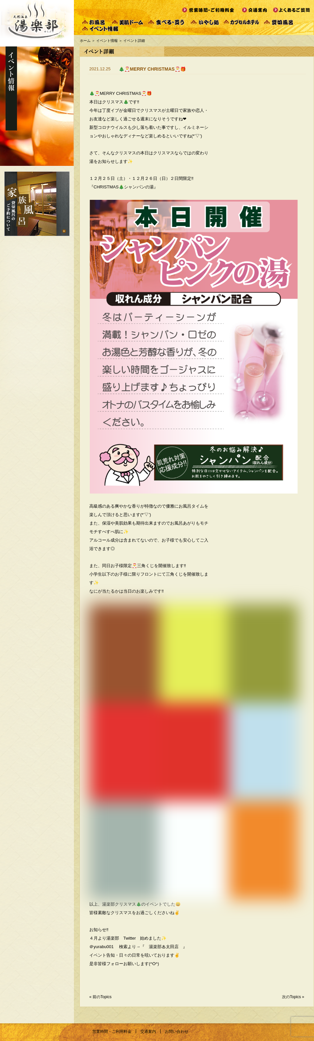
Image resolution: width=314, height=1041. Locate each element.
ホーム (85, 41)
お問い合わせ (176, 1031)
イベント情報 (107, 41)
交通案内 (148, 1031)
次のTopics (291, 997)
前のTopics (102, 997)
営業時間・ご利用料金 (111, 1031)
